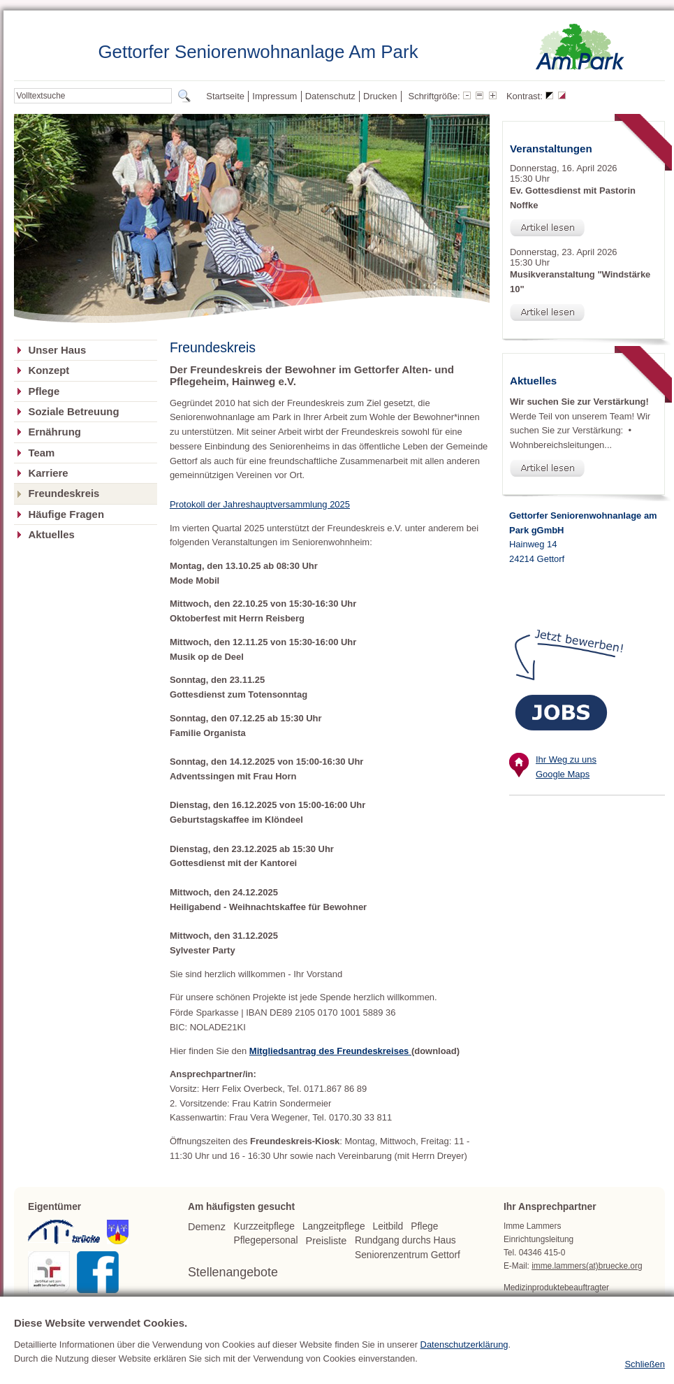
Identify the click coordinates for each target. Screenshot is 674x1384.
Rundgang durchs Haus (405, 1240)
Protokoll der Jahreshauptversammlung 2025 (260, 504)
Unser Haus (57, 350)
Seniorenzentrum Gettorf (407, 1255)
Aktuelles (51, 534)
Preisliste (326, 1240)
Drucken (380, 96)
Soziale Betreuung (73, 411)
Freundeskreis (63, 493)
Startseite (225, 96)
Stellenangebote (233, 1272)
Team (41, 453)
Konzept (48, 370)
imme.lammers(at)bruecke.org (587, 1266)
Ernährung (54, 432)
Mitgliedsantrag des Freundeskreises (330, 1051)
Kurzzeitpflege (264, 1226)
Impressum (274, 96)
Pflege (43, 391)
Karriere (48, 473)
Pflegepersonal (266, 1240)
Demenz (207, 1226)
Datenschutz (330, 96)
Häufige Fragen (66, 514)
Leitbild (388, 1226)
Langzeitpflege (333, 1226)
